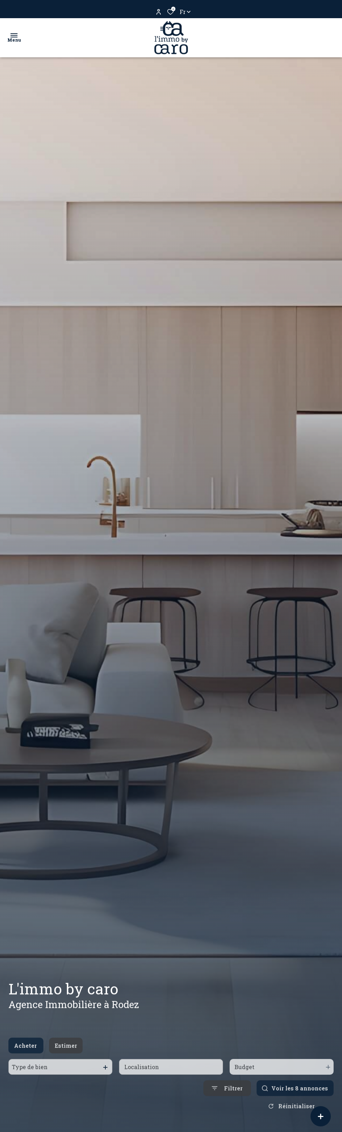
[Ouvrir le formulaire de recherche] (227, 1099)
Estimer (66, 1056)
